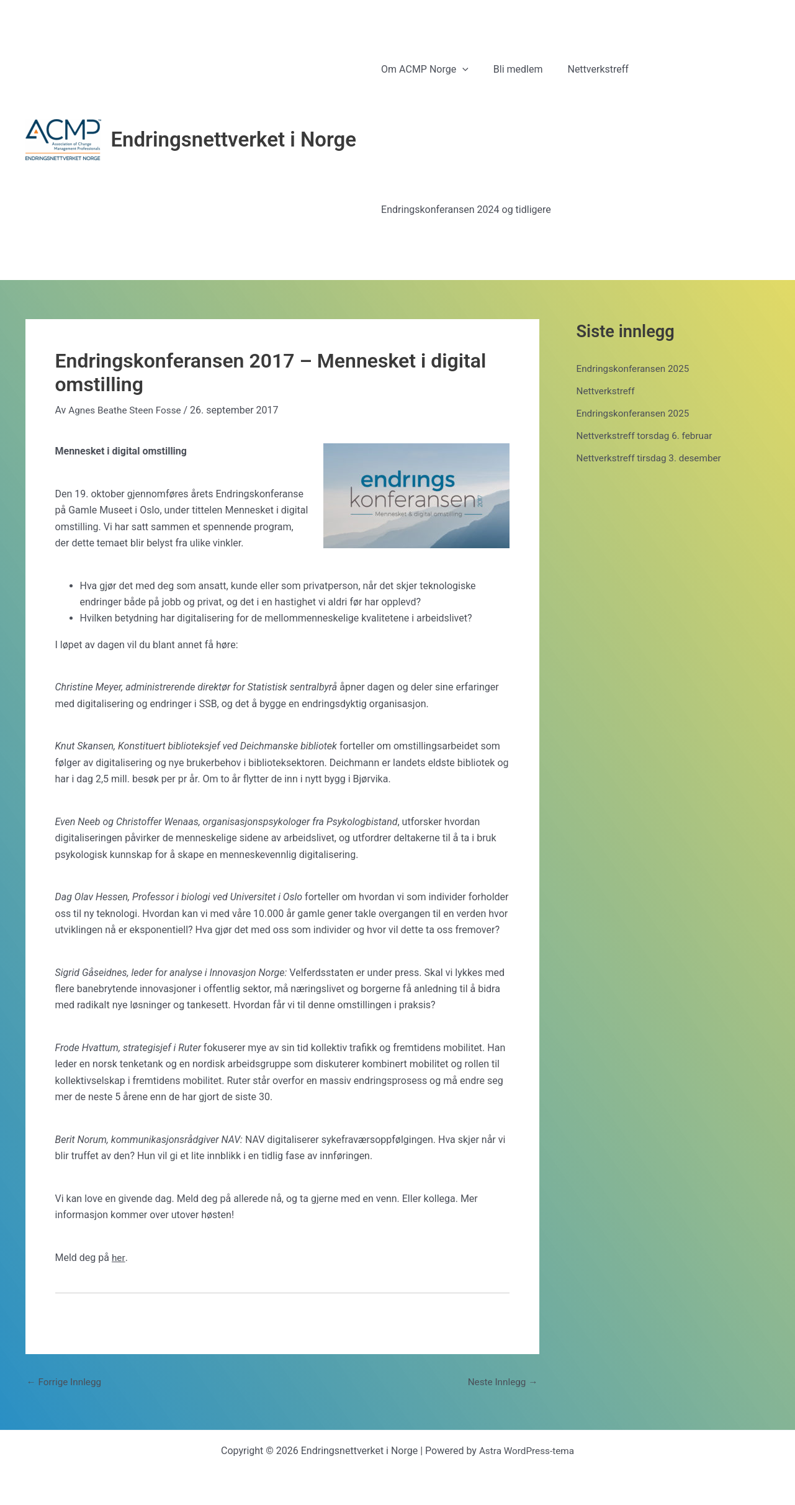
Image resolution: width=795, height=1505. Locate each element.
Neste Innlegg (500, 1382)
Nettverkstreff (607, 391)
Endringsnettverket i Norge (234, 139)
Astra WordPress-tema (526, 1451)
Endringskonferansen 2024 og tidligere (464, 209)
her (118, 1257)
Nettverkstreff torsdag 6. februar (648, 435)
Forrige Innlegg (66, 1382)
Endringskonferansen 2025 (635, 368)
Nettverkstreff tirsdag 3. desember (652, 458)
